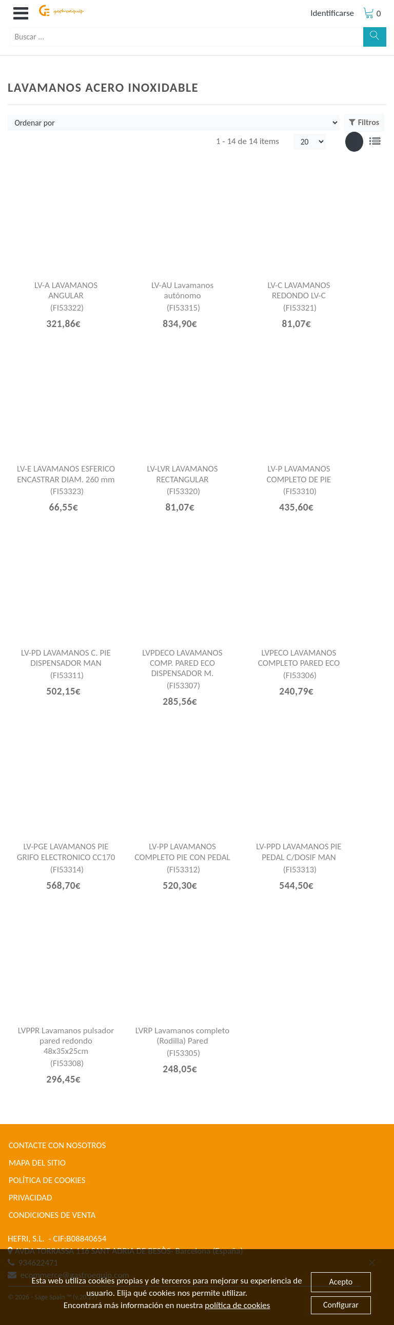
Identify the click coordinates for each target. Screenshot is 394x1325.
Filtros (364, 122)
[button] (20, 13)
